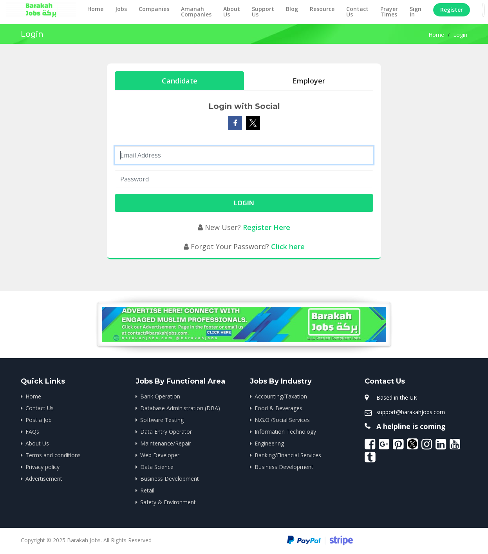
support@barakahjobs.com (410, 412)
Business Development (169, 478)
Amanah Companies (196, 11)
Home (95, 9)
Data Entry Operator (166, 431)
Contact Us (357, 11)
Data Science (157, 467)
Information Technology (285, 431)
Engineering (269, 443)
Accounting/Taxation (281, 396)
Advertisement (43, 478)
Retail (147, 490)
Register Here (266, 227)
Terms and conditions (53, 455)
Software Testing (162, 420)
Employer (309, 80)
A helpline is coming (411, 426)
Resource (322, 9)
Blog (292, 9)
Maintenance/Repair (165, 443)
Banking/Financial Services (288, 455)
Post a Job (38, 420)
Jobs (121, 9)
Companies (154, 9)
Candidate (179, 80)
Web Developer (159, 455)
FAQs (32, 431)
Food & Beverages (278, 408)
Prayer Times (389, 11)
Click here (288, 246)
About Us (231, 11)
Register (451, 9)
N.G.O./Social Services (282, 420)
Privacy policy (42, 467)
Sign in (415, 11)
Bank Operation (160, 396)
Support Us (263, 11)
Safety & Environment (168, 502)
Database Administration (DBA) (180, 408)
